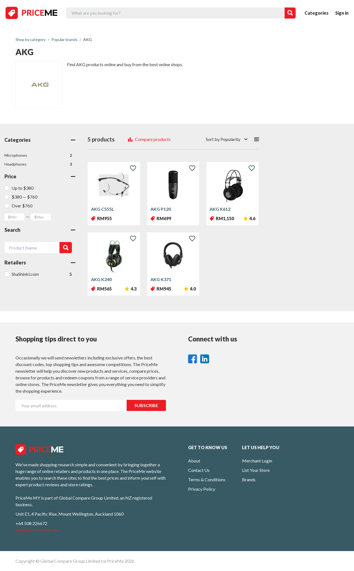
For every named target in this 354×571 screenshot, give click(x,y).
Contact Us (199, 470)
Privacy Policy (201, 489)
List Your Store (256, 470)
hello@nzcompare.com (37, 530)
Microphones (38, 155)
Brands (249, 479)
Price (39, 176)
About (194, 460)
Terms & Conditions (206, 479)
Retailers (39, 262)
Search (39, 230)
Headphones (38, 164)
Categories (316, 13)
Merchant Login (257, 460)
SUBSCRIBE (146, 405)
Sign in (341, 13)
